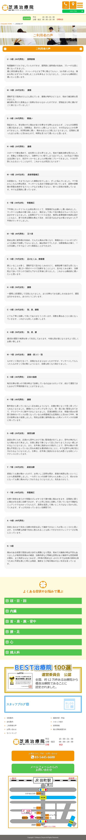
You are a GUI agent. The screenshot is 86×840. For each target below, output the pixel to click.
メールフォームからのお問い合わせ (44, 768)
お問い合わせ (12, 729)
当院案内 (10, 718)
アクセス (73, 5)
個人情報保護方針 (59, 729)
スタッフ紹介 (58, 722)
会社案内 (10, 722)
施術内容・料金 (59, 718)
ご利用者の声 (12, 726)
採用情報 (56, 726)
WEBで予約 (73, 11)
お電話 (65, 5)
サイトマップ (12, 733)
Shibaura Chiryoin (40, 837)
